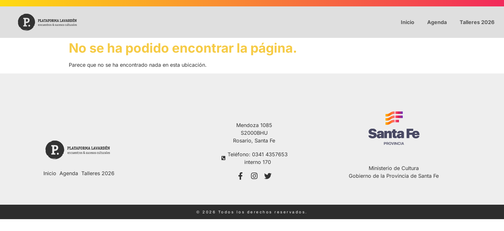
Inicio (407, 22)
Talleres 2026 (477, 22)
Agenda (437, 22)
